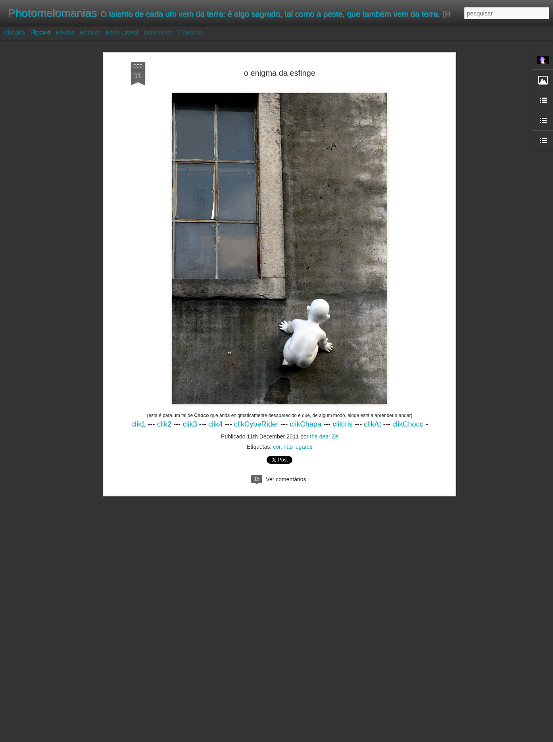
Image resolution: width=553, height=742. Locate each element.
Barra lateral (122, 32)
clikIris (342, 424)
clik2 (164, 424)
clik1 (138, 424)
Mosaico (90, 32)
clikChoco (408, 424)
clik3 (189, 424)
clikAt (372, 424)
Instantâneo (158, 32)
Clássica (14, 32)
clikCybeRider (256, 424)
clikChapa (305, 424)
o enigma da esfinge (279, 73)
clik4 (215, 424)
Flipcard (40, 32)
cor (276, 447)
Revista (65, 32)
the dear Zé (324, 436)
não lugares (298, 447)
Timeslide (190, 32)
